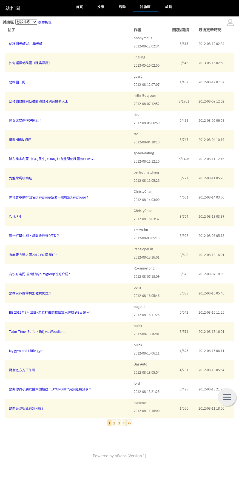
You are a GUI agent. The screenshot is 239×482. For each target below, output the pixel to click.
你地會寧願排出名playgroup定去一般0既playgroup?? (48, 197)
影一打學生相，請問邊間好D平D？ (34, 235)
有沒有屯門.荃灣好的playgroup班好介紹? (39, 273)
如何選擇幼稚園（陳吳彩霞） (30, 62)
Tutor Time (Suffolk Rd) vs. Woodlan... (37, 331)
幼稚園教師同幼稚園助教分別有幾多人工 (38, 101)
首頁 (79, 7)
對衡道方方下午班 (22, 369)
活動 (122, 7)
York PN (15, 216)
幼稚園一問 (17, 82)
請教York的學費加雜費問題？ (30, 293)
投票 (100, 7)
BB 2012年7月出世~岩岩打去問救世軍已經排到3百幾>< (49, 312)
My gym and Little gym (26, 350)
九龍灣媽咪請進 (20, 177)
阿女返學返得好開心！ (25, 120)
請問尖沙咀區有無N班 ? (26, 408)
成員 (168, 7)
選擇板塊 (45, 22)
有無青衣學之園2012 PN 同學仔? (33, 254)
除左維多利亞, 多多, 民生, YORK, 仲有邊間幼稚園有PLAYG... (52, 158)
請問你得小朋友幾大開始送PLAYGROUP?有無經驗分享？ (50, 389)
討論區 (145, 7)
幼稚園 (12, 8)
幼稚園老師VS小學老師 (25, 43)
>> (129, 423)
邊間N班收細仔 (20, 139)
